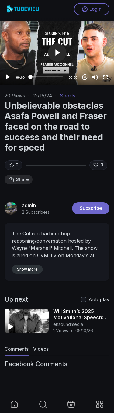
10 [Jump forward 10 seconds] (85, 77)
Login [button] (92, 9)
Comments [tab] (17, 349)
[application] (57, 53)
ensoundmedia (68, 324)
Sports (67, 96)
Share (18, 179)
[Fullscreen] (105, 77)
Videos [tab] (41, 349)
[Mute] (95, 77)
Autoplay (98, 299)
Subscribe (91, 208)
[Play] (8, 77)
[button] (57, 52)
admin (29, 205)
